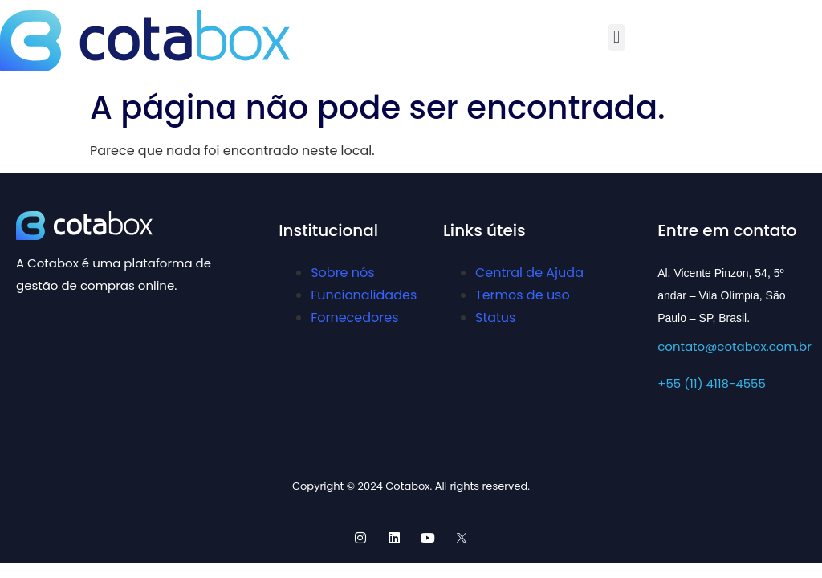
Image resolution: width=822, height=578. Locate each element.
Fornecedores (354, 317)
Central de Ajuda (529, 272)
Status (495, 317)
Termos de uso (522, 295)
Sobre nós (342, 272)
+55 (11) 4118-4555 (711, 383)
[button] (616, 37)
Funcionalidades (364, 295)
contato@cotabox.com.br (734, 346)
